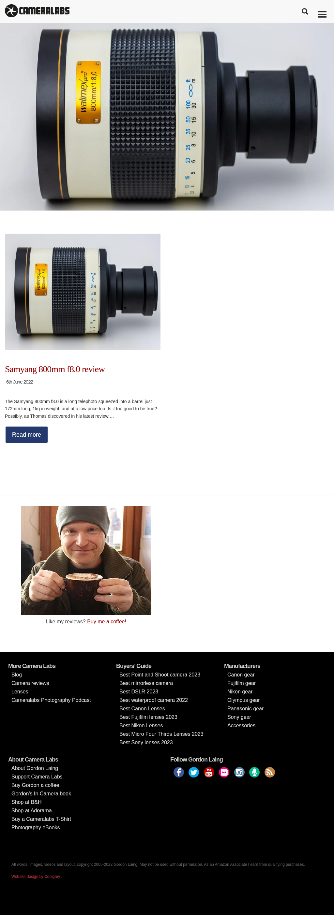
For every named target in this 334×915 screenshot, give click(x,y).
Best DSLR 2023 (138, 691)
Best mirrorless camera (146, 683)
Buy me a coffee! (106, 621)
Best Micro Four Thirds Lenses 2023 (161, 734)
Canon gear (241, 674)
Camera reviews (30, 683)
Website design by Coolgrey (35, 876)
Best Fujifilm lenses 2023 (148, 717)
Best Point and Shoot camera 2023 (159, 674)
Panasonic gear (245, 708)
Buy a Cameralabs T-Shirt (41, 819)
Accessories (241, 725)
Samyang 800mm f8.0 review (55, 369)
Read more (26, 434)
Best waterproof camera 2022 (153, 700)
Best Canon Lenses (142, 708)
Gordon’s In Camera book (41, 793)
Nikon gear (239, 691)
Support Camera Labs (37, 776)
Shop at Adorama (31, 810)
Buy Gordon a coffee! (36, 785)
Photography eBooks (35, 827)
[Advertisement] (248, 551)
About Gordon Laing (34, 768)
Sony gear (239, 717)
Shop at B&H (26, 802)
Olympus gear (243, 700)
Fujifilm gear (241, 683)
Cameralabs (37, 11)
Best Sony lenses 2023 (146, 742)
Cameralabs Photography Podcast (51, 700)
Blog (16, 674)
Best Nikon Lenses (141, 725)
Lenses (19, 691)
